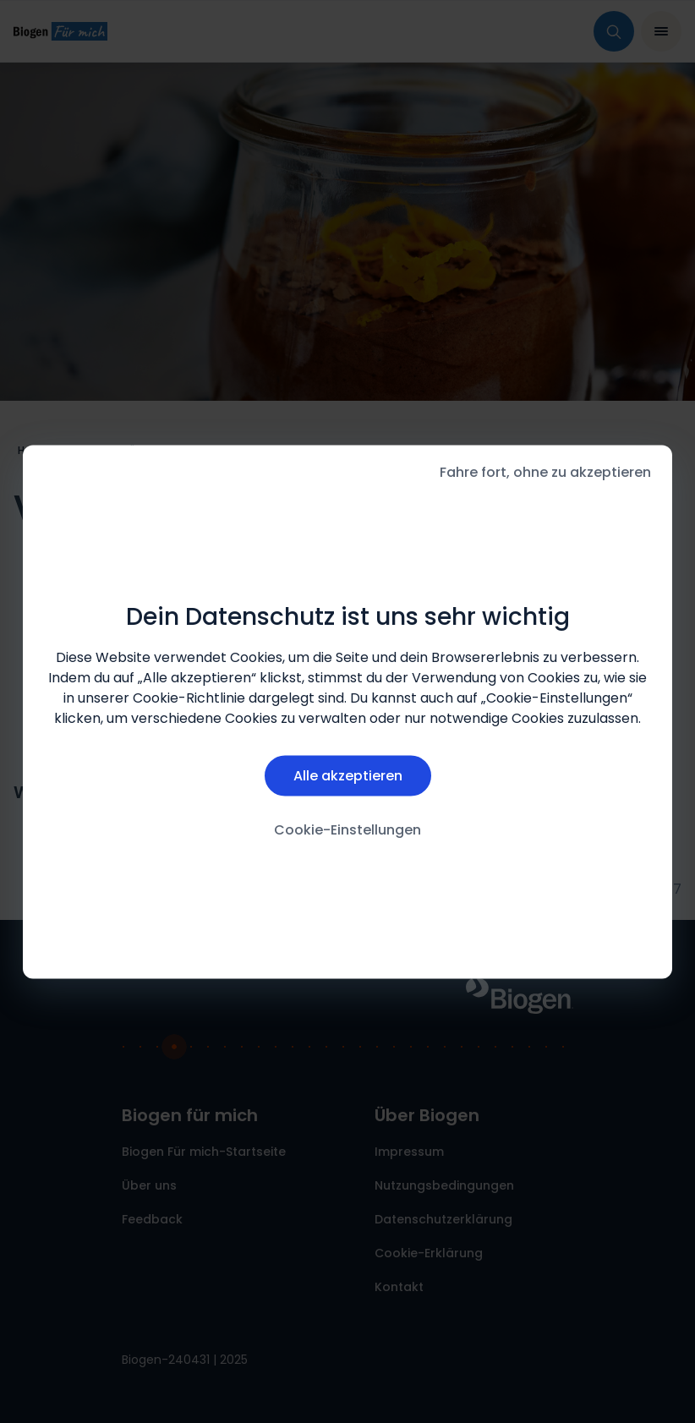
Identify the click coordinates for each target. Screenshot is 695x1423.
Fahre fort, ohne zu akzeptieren (545, 471)
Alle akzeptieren (347, 775)
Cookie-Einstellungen (347, 830)
